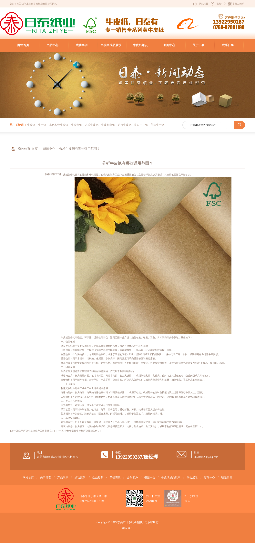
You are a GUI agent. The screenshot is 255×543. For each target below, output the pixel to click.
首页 (35, 148)
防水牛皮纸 (124, 124)
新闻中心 (169, 45)
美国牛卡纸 (157, 124)
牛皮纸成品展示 (111, 45)
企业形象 (97, 477)
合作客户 (132, 477)
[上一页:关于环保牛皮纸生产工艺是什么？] (32, 430)
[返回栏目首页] (53, 174)
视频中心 (221, 3)
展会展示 (192, 477)
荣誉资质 (115, 477)
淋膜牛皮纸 (91, 124)
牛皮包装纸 (108, 124)
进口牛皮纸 (141, 124)
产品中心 (52, 45)
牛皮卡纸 (76, 124)
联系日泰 (228, 45)
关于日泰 (198, 45)
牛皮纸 (31, 124)
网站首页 (23, 45)
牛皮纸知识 (140, 45)
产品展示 (62, 477)
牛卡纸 (42, 124)
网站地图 (204, 3)
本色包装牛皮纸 (58, 124)
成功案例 (81, 45)
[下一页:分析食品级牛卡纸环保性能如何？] (78, 430)
